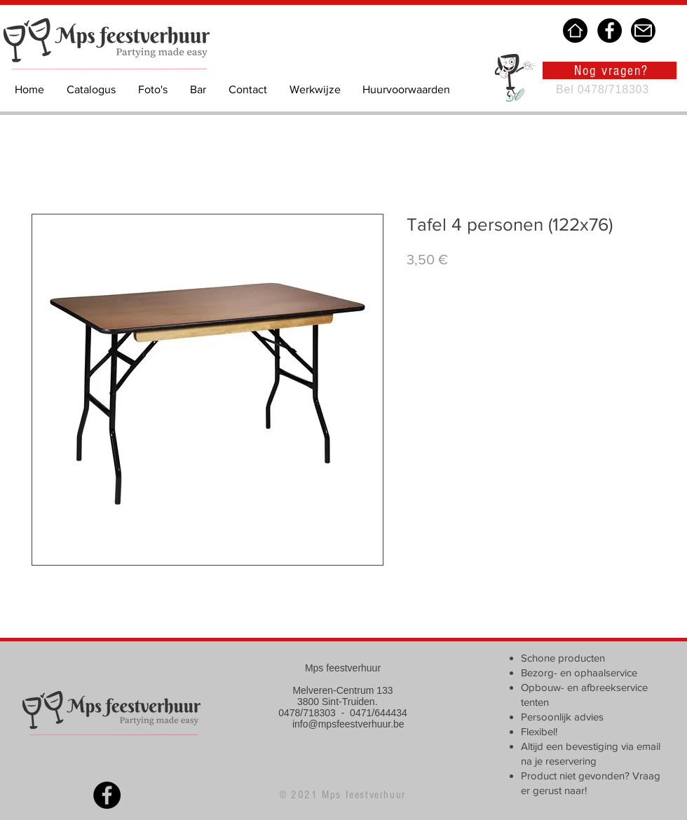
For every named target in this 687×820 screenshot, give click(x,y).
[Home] (575, 30)
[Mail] (643, 30)
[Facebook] (609, 30)
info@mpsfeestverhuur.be (348, 724)
